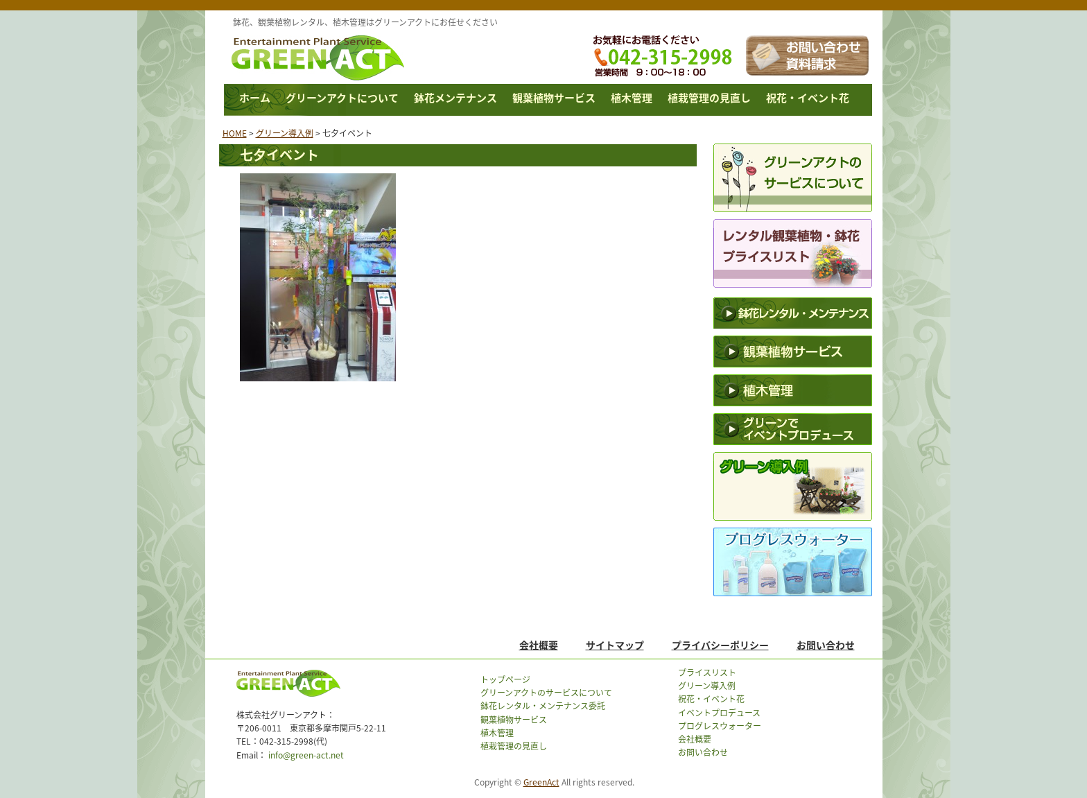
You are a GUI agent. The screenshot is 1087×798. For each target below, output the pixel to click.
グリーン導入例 (284, 133)
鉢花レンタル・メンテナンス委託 (542, 706)
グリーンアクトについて (342, 97)
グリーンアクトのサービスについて (546, 692)
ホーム (254, 97)
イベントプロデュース (719, 712)
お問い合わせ (826, 645)
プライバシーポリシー (720, 645)
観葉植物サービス (553, 97)
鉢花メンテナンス (455, 97)
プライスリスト (707, 672)
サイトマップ (615, 645)
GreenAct (541, 782)
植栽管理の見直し (709, 97)
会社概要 (538, 645)
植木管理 (631, 97)
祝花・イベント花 (807, 97)
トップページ (505, 679)
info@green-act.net (305, 755)
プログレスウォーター (719, 726)
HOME (235, 133)
